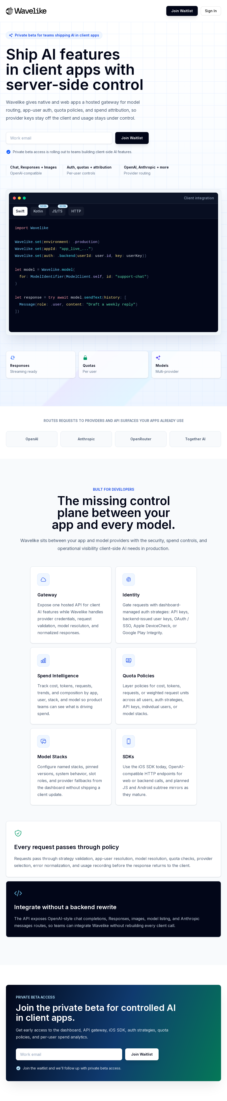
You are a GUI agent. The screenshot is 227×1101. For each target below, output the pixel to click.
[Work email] (59, 138)
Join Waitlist (182, 11)
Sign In (211, 11)
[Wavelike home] (26, 11)
